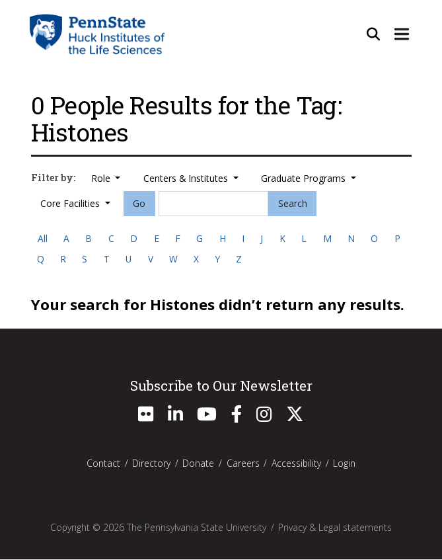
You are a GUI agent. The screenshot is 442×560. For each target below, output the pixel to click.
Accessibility (296, 464)
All (43, 238)
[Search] (213, 203)
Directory (151, 464)
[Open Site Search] (372, 34)
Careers (243, 464)
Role (102, 178)
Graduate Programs (304, 178)
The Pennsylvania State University (196, 528)
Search (292, 203)
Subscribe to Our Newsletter (221, 385)
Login (344, 464)
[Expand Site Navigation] (402, 34)
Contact (103, 464)
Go (139, 203)
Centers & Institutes (187, 178)
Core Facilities (71, 203)
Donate (198, 464)
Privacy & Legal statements (335, 528)
